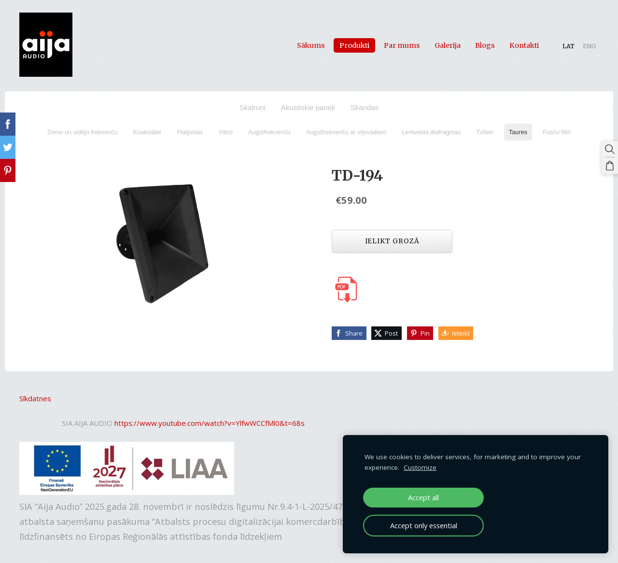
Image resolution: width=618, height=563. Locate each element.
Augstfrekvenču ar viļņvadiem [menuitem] (346, 132)
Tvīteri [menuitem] (484, 132)
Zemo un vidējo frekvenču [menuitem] (82, 132)
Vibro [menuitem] (226, 132)
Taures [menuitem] (518, 132)
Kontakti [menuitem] (524, 45)
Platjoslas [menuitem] (190, 132)
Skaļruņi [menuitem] (252, 107)
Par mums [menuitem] (402, 45)
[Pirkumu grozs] (610, 165)
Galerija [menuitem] (448, 45)
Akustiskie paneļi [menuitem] (308, 107)
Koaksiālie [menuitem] (147, 132)
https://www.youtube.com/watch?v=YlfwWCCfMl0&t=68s (209, 423)
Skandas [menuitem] (365, 107)
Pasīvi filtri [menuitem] (557, 132)
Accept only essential (423, 525)
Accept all (423, 497)
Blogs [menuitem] (485, 45)
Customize (420, 467)
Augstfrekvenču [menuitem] (269, 132)
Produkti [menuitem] (354, 45)
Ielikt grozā (392, 241)
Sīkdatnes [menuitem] (35, 398)
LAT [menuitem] (568, 46)
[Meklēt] (610, 149)
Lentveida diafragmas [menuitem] (431, 132)
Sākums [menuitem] (311, 45)
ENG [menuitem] (589, 46)
